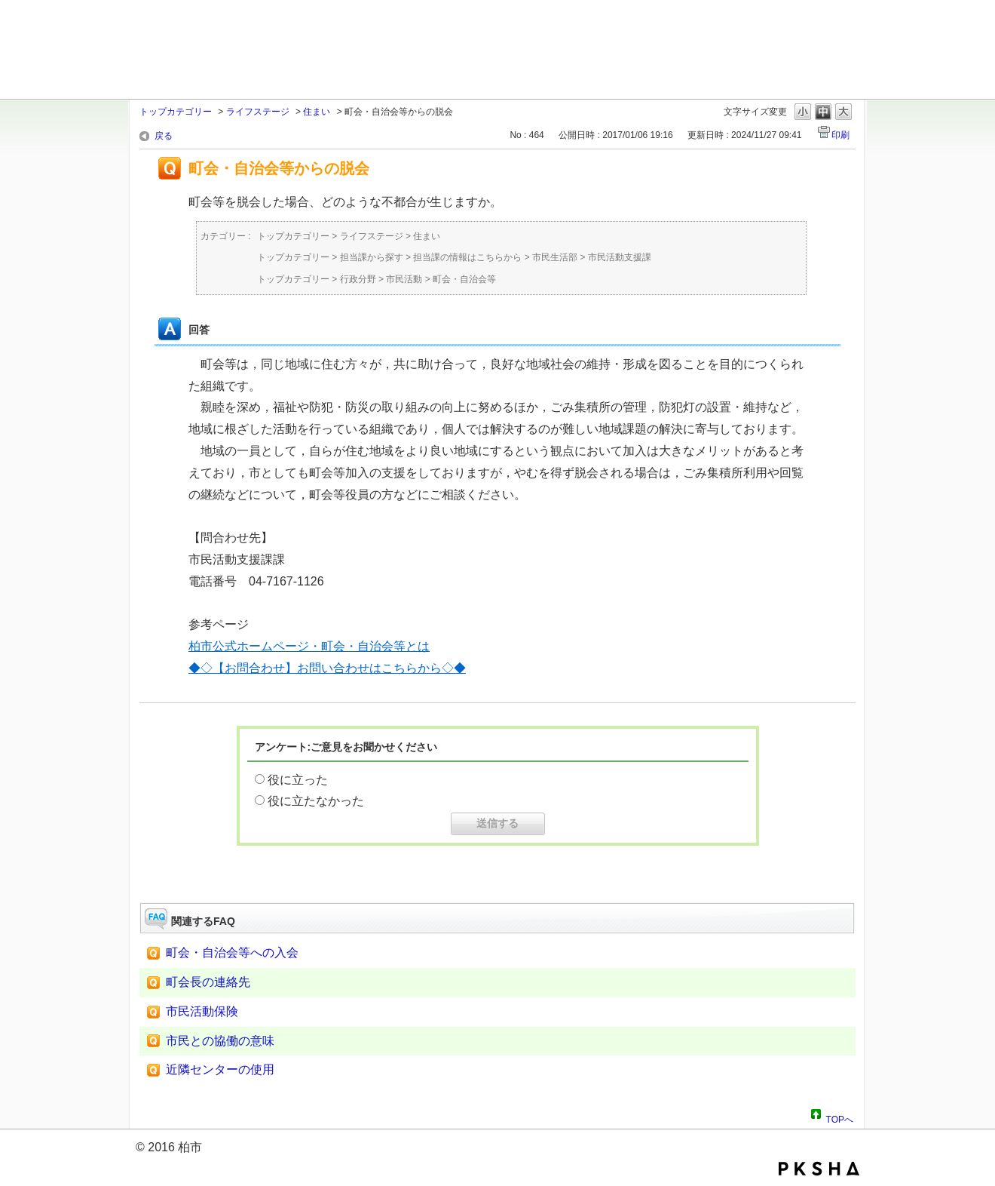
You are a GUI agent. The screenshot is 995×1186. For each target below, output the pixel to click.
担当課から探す (371, 257)
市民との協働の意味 (220, 1040)
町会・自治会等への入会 (232, 952)
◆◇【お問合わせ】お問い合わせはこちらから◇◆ (327, 668)
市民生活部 (554, 257)
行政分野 (358, 279)
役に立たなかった (316, 800)
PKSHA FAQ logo (819, 1168)
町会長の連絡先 (208, 982)
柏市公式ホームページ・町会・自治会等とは (309, 646)
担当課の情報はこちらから (467, 257)
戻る (164, 136)
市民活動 (404, 279)
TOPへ (839, 1117)
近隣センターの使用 (220, 1069)
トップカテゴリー (175, 111)
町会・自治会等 (464, 279)
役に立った (298, 779)
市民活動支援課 (619, 257)
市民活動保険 (202, 1011)
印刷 (840, 135)
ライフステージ (257, 111)
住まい (316, 111)
